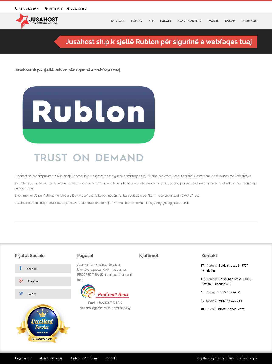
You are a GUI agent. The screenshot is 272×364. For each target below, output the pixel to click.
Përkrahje (55, 8)
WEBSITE (213, 21)
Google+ (28, 281)
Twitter (27, 293)
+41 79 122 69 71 (29, 8)
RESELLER (165, 21)
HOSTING (136, 21)
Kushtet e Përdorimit (84, 358)
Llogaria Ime (78, 8)
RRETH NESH (249, 21)
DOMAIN (230, 21)
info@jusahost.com (231, 309)
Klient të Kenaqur (51, 358)
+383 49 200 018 (230, 301)
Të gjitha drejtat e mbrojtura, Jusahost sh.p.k (226, 358)
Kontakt (111, 358)
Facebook (28, 268)
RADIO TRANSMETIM (190, 21)
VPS (151, 21)
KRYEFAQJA (117, 21)
